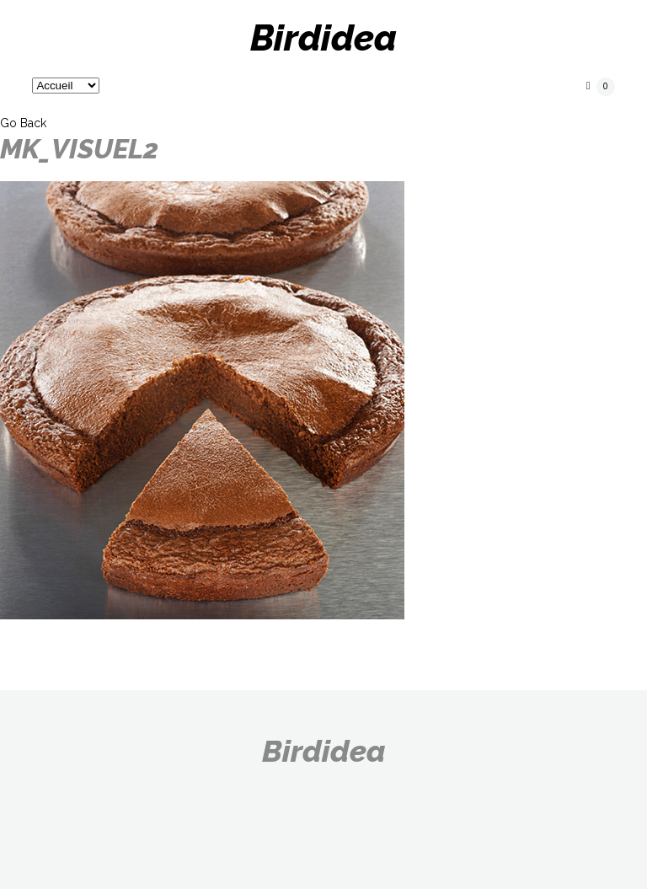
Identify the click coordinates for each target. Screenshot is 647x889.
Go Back (23, 123)
